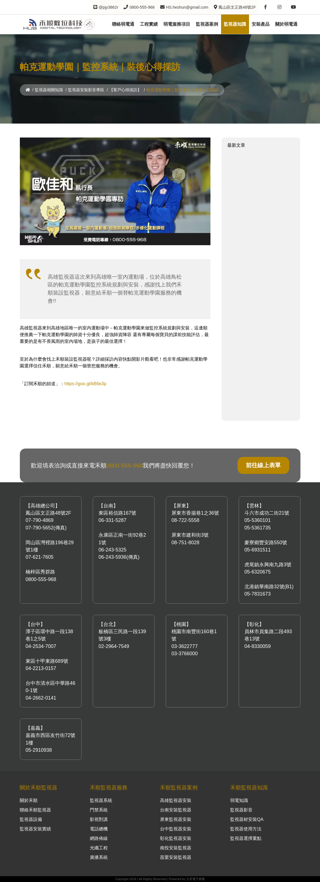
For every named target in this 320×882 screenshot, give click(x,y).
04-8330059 (258, 646)
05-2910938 (39, 750)
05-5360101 (258, 520)
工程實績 (149, 23)
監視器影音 (241, 810)
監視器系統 (101, 800)
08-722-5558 (186, 520)
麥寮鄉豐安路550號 (266, 542)
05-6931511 (258, 550)
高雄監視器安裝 (175, 800)
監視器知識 (235, 23)
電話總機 (99, 828)
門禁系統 (99, 810)
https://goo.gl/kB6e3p (85, 383)
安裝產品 (261, 23)
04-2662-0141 (41, 698)
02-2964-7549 (114, 646)
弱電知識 (239, 800)
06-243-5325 (113, 550)
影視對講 (99, 819)
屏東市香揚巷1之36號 (195, 513)
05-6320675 (258, 572)
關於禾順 (29, 800)
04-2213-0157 (41, 668)
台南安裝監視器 (175, 810)
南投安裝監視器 (175, 847)
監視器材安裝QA (247, 819)
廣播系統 (99, 857)
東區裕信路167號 (117, 513)
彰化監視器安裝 (175, 838)
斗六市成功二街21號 (267, 513)
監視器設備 (31, 819)
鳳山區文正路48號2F (48, 513)
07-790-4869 (40, 520)
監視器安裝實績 (35, 828)
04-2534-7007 (41, 646)
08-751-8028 (186, 542)
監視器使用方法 (246, 828)
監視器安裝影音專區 (86, 90)
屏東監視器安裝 (175, 819)
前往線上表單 (263, 465)
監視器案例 (207, 23)
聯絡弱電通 (123, 23)
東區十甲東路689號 (47, 661)
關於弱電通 (286, 23)
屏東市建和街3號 (190, 535)
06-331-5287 (113, 520)
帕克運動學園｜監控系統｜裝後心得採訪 (182, 90)
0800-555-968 (124, 465)
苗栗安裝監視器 (175, 857)
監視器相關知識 (49, 90)
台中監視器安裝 (175, 828)
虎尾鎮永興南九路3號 (268, 564)
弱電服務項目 (176, 23)
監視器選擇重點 (246, 838)
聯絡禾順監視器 (35, 810)
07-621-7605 (40, 557)
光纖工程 (99, 847)
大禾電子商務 (195, 879)
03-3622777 (185, 646)
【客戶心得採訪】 (125, 90)
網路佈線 (99, 838)
